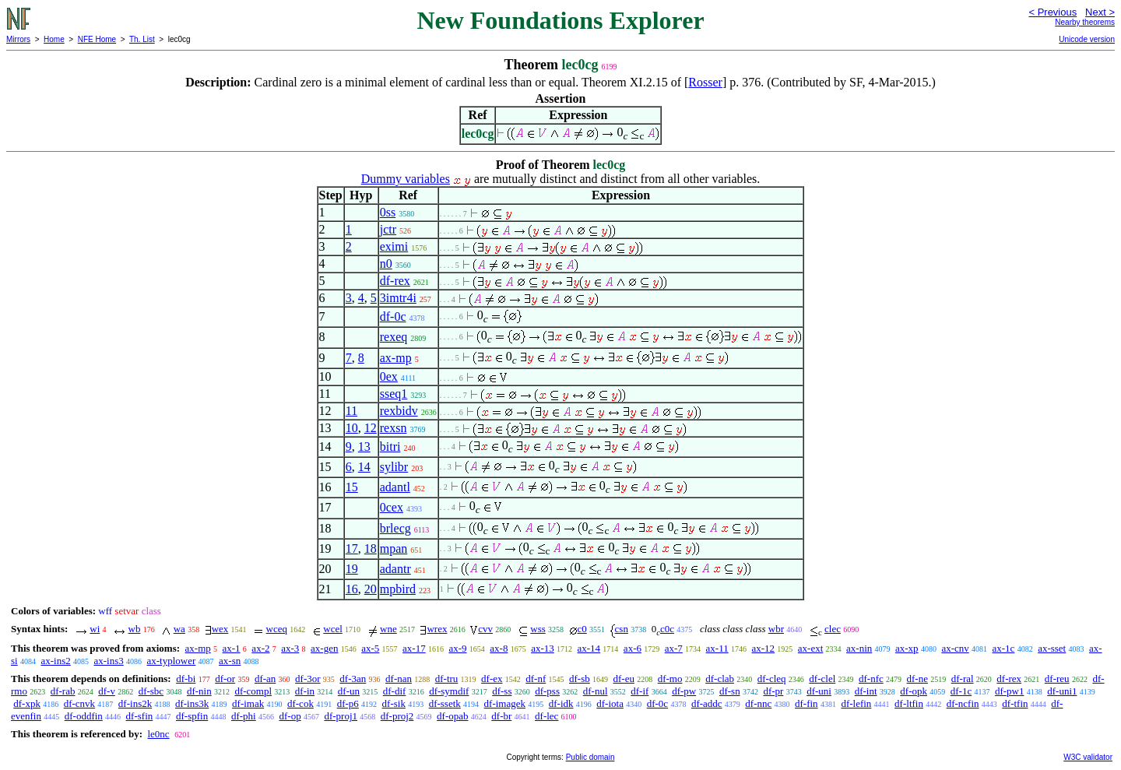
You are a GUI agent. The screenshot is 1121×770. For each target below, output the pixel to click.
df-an (265, 678)
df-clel (822, 678)
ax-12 (763, 648)
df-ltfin (908, 703)
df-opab (452, 716)
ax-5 (370, 648)
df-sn (729, 691)
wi (95, 629)
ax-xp (907, 648)
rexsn (393, 427)
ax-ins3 (108, 660)
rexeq (394, 336)
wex (220, 629)
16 (352, 589)
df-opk (913, 691)
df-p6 (348, 703)
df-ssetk (445, 703)
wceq (276, 629)
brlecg (395, 528)
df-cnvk (79, 703)
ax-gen (324, 648)
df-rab (63, 691)
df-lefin (856, 703)
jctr (388, 229)
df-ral (962, 678)
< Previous (1052, 12)
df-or (225, 678)
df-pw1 (1009, 691)
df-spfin (192, 716)
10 (352, 427)
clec (832, 629)
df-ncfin (963, 703)
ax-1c (1004, 648)
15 (352, 487)
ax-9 (457, 648)
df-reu (1057, 678)
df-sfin (139, 716)
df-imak (248, 703)
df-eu (623, 678)
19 (352, 568)
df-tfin (1015, 703)
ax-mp (396, 357)
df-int (866, 691)
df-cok (300, 703)
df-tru (447, 678)
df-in (305, 691)
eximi (394, 246)
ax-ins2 (55, 660)
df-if (639, 691)
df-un (349, 691)
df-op (289, 716)
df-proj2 (397, 716)
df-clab (719, 678)
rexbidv (399, 410)
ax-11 (717, 648)
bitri (390, 446)
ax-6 (632, 648)
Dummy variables (405, 178)
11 (351, 410)
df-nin (199, 691)
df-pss (547, 691)
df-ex (491, 678)
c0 (582, 629)
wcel (333, 629)
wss (538, 629)
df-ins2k (135, 703)
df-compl (253, 691)
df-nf (535, 678)
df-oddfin (84, 716)
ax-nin (859, 648)
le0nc (158, 734)
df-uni (818, 691)
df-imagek (504, 703)
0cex (391, 507)
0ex (389, 376)
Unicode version (1087, 39)
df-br (501, 716)
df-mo (670, 678)
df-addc (706, 703)
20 (370, 589)
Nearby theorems (1085, 22)
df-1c (961, 691)
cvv (485, 629)
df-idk (561, 703)
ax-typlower (170, 660)
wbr (776, 629)
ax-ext (810, 648)
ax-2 (260, 648)
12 (370, 427)
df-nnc (758, 703)
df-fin (806, 703)
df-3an (352, 678)
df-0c (393, 316)
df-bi (185, 678)
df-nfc (871, 678)
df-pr (773, 691)
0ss (387, 212)
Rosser (705, 82)
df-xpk (26, 703)
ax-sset (1052, 648)
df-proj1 (340, 716)
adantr (395, 568)
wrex (437, 629)
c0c (667, 629)
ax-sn (230, 660)
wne (388, 629)
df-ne (917, 678)
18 (370, 548)
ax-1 (232, 648)
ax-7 (674, 648)
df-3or (308, 678)
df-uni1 (1062, 691)
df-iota (610, 703)
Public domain (590, 757)
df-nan (398, 678)
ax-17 (414, 648)
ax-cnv (954, 648)
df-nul (595, 691)
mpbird (398, 589)
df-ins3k (192, 703)
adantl (395, 487)
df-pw (684, 691)
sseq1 (394, 393)
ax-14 (589, 648)
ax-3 (290, 648)
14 (364, 466)
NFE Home (97, 39)
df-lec (546, 716)
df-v (106, 691)
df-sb (579, 678)
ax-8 (499, 648)
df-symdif (449, 691)
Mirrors (18, 39)
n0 (386, 263)
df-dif (394, 691)
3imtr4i (398, 297)
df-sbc (151, 691)
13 (364, 446)
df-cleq (771, 678)
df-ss (501, 691)
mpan (394, 548)
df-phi (243, 716)
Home (54, 39)
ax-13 (542, 648)
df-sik (394, 703)
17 (352, 548)
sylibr (394, 466)
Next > (1100, 12)
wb (134, 629)
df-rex (395, 280)
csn (621, 629)
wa (179, 629)
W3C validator (1087, 757)
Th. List (142, 39)
